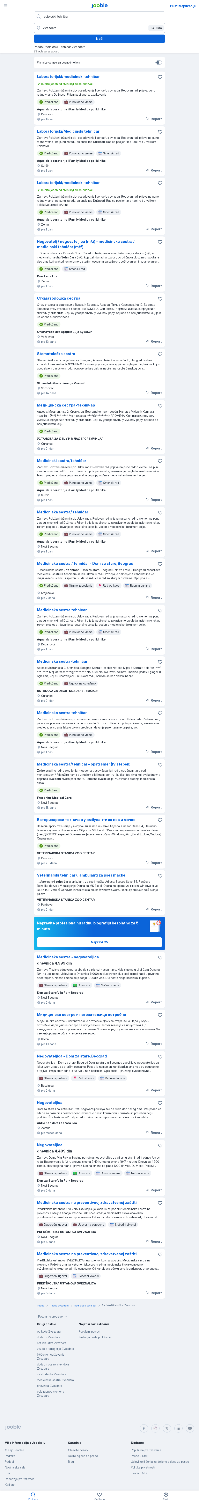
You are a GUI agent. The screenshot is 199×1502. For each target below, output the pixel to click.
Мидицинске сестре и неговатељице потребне (81, 1014)
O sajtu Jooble (14, 1450)
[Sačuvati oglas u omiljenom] (160, 77)
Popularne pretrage (53, 1316)
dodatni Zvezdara (48, 1337)
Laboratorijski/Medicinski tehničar (68, 131)
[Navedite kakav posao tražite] (99, 16)
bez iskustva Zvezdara (51, 1343)
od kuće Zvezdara (49, 1331)
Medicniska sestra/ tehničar (62, 512)
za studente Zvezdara (51, 1374)
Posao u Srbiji (139, 1456)
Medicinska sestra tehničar (62, 713)
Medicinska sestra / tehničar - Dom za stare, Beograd (85, 563)
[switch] (158, 62)
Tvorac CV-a (139, 1473)
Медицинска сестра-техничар (66, 405)
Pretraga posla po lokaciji (95, 1337)
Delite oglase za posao (83, 1456)
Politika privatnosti (143, 1467)
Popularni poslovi (89, 1331)
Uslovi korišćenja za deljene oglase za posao (160, 1461)
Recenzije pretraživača (20, 1479)
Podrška (10, 1456)
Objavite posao (78, 1450)
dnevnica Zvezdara (49, 1385)
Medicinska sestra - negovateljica (68, 957)
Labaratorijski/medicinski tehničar (68, 183)
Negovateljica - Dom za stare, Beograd (72, 1056)
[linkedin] (178, 1428)
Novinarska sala (15, 1467)
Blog (71, 1461)
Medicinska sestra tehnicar (62, 610)
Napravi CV (99, 942)
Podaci (9, 1461)
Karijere (10, 1484)
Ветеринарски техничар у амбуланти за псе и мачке (86, 820)
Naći (99, 39)
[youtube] (190, 1428)
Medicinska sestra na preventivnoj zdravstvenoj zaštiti (87, 1202)
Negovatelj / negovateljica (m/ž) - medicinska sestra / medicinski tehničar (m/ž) (86, 244)
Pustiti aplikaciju (183, 6)
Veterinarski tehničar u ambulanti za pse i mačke (81, 875)
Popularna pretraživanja (146, 1450)
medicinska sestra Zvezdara (55, 1380)
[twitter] (167, 1428)
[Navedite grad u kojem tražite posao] (99, 28)
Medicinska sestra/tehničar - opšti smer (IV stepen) (84, 764)
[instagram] (155, 1428)
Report (153, 119)
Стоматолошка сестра (58, 298)
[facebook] (144, 1428)
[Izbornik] (6, 6)
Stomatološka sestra (56, 354)
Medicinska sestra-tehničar (62, 661)
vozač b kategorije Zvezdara (55, 1348)
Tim (7, 1473)
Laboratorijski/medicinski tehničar (68, 76)
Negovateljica (49, 1102)
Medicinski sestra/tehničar (61, 461)
